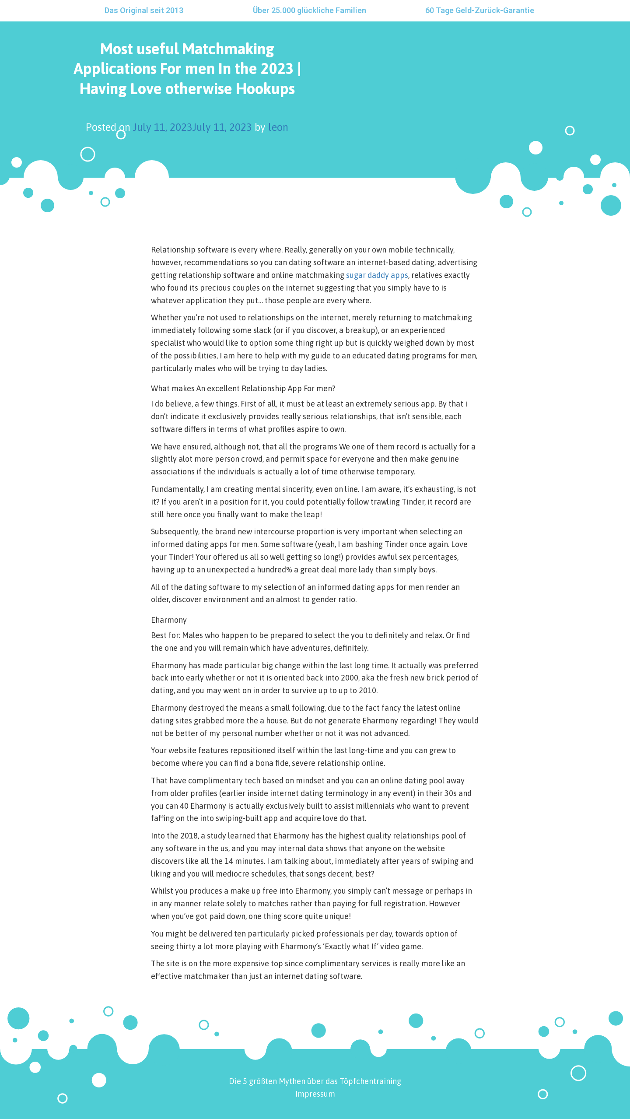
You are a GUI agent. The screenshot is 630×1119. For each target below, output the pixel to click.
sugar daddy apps (377, 275)
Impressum (315, 1093)
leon (278, 127)
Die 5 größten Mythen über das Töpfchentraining (315, 1081)
